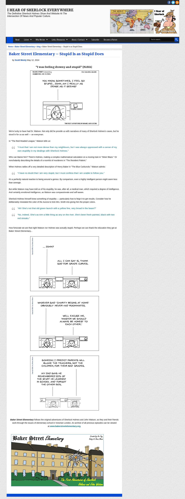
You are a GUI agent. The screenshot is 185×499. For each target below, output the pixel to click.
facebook (169, 2)
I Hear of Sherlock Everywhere (40, 10)
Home (10, 40)
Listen (26, 39)
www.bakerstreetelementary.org (65, 426)
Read (17, 39)
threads (173, 2)
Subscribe (95, 39)
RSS (177, 2)
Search (176, 39)
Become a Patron (110, 39)
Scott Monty (21, 60)
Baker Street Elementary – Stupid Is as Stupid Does (56, 54)
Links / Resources (58, 39)
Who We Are (40, 39)
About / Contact (78, 39)
